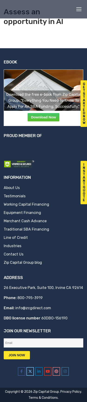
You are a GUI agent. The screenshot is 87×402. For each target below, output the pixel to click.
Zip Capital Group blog (23, 262)
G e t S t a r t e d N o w (84, 103)
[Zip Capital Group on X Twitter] (30, 371)
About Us (12, 188)
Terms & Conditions (43, 398)
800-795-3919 (30, 298)
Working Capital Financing (26, 204)
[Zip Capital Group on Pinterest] (56, 371)
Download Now (43, 117)
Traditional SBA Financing (26, 229)
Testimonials (15, 196)
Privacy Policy (70, 392)
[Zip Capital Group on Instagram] (65, 371)
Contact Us (13, 254)
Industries (12, 246)
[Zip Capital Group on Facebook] (21, 371)
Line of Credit (16, 237)
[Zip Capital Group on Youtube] (48, 371)
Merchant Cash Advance (25, 221)
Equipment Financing (22, 212)
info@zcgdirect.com (33, 308)
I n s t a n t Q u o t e (84, 182)
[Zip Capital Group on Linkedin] (39, 371)
